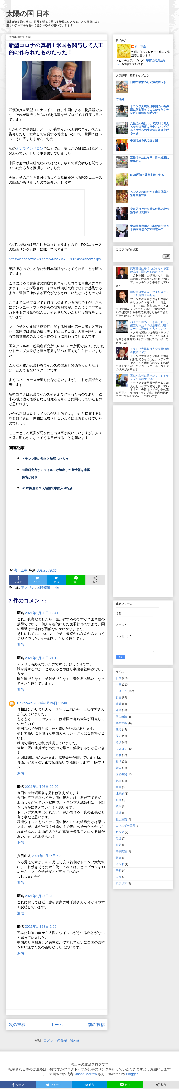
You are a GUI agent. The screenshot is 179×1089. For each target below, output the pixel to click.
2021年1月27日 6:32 (47, 856)
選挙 (118, 710)
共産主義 (121, 723)
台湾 (118, 800)
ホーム (56, 1024)
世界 (118, 844)
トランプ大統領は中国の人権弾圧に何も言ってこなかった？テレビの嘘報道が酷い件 (149, 109)
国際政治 (121, 716)
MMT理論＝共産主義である (147, 174)
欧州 (118, 806)
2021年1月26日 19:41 (41, 613)
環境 (118, 838)
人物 (118, 876)
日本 (118, 678)
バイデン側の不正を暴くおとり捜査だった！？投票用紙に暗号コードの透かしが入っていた (149, 325)
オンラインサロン (29, 148)
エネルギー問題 (125, 825)
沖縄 (118, 812)
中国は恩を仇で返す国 (144, 140)
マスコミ (121, 748)
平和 (118, 870)
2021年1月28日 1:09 (40, 926)
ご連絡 (120, 99)
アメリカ (28, 588)
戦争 (118, 780)
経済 (118, 742)
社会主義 (121, 819)
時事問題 (121, 851)
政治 (118, 729)
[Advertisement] (57, 533)
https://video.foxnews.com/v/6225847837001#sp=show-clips (55, 259)
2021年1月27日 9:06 (40, 896)
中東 (118, 787)
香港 (118, 761)
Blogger (132, 1074)
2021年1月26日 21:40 (50, 703)
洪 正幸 (140, 46)
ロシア (120, 832)
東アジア (121, 883)
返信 (20, 645)
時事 (118, 755)
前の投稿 (96, 1024)
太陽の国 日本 (28, 13)
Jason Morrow (86, 1074)
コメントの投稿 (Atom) (61, 1040)
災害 (118, 697)
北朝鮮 (120, 793)
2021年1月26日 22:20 (41, 787)
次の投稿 (17, 1024)
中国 (55, 588)
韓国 (118, 767)
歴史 (118, 735)
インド (120, 864)
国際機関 (44, 588)
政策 (118, 703)
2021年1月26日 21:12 (41, 658)
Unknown (25, 703)
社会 (118, 857)
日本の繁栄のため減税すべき (148, 82)
